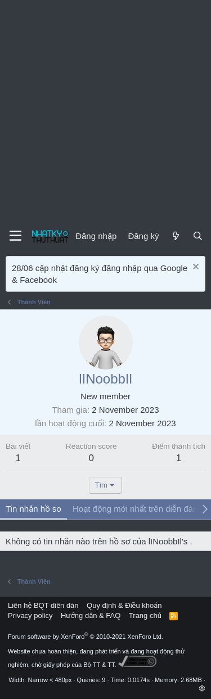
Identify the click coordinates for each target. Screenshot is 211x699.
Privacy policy (30, 615)
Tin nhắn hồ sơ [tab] (33, 508)
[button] (202, 688)
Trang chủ (145, 615)
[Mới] (175, 236)
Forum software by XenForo (85, 636)
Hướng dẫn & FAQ (90, 615)
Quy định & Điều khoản (124, 605)
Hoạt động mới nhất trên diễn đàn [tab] (135, 508)
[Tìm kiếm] (198, 236)
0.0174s (139, 680)
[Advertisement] (105, 111)
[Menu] (15, 236)
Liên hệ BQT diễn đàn (43, 605)
